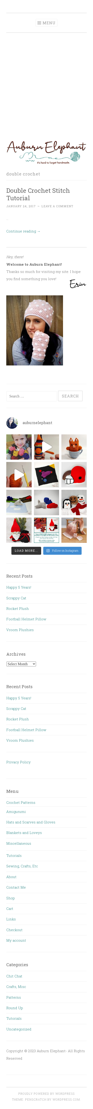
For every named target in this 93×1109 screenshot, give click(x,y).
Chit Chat (14, 976)
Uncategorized (18, 1029)
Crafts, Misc (16, 986)
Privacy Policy (18, 762)
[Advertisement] (46, 86)
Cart (9, 908)
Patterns (13, 997)
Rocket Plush (17, 608)
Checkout (14, 929)
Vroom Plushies (20, 629)
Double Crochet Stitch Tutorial (38, 194)
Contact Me (16, 887)
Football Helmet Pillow (26, 619)
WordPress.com (66, 1099)
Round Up (14, 1007)
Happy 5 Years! (18, 587)
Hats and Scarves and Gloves (30, 822)
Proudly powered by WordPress (46, 1093)
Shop (10, 898)
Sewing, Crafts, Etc (22, 866)
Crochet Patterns (20, 802)
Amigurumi (16, 811)
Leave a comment (57, 206)
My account (16, 940)
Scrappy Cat (16, 598)
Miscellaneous (18, 843)
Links (11, 919)
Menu (49, 22)
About (11, 876)
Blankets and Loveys (24, 832)
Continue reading (23, 231)
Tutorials (14, 855)
